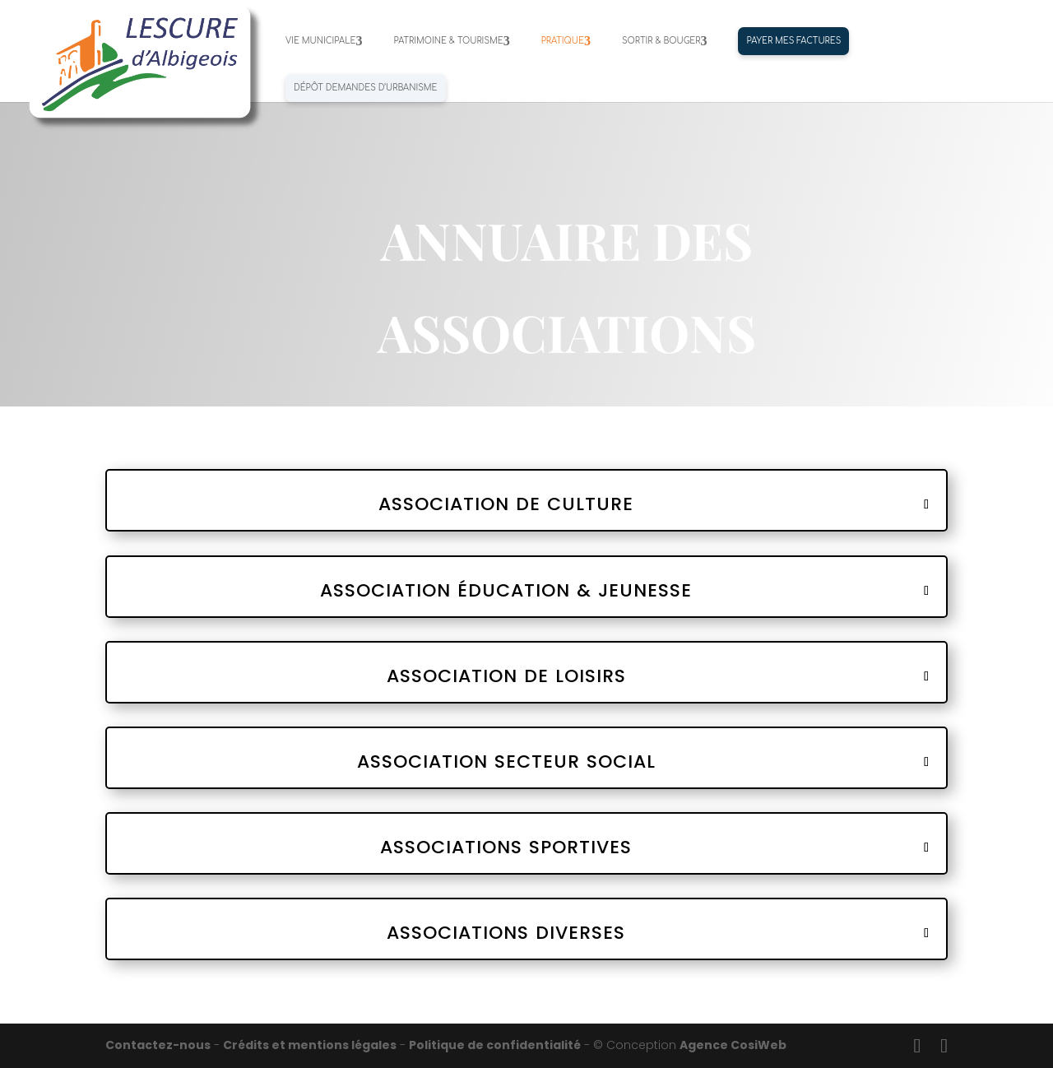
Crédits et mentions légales (310, 1045)
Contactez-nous (158, 1045)
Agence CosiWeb (733, 1045)
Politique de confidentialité (495, 1045)
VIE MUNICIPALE (320, 40)
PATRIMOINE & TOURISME (448, 40)
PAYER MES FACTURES (793, 40)
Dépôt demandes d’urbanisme (366, 87)
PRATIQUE (562, 40)
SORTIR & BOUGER (661, 40)
